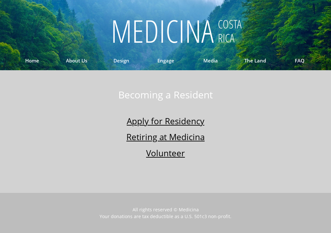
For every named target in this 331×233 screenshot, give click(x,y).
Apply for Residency (165, 121)
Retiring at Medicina (165, 137)
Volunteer (165, 153)
